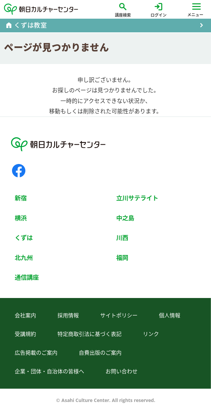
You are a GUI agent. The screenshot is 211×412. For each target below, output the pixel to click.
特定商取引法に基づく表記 (89, 334)
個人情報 (169, 315)
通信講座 (27, 277)
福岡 (122, 257)
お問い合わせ (122, 371)
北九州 (24, 257)
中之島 (125, 218)
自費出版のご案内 (100, 352)
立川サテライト (137, 198)
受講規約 (25, 334)
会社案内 (25, 315)
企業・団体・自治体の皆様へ (49, 371)
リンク (151, 334)
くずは (24, 237)
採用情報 (68, 315)
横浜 (21, 218)
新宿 (21, 198)
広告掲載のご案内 (36, 352)
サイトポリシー (119, 315)
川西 (122, 237)
